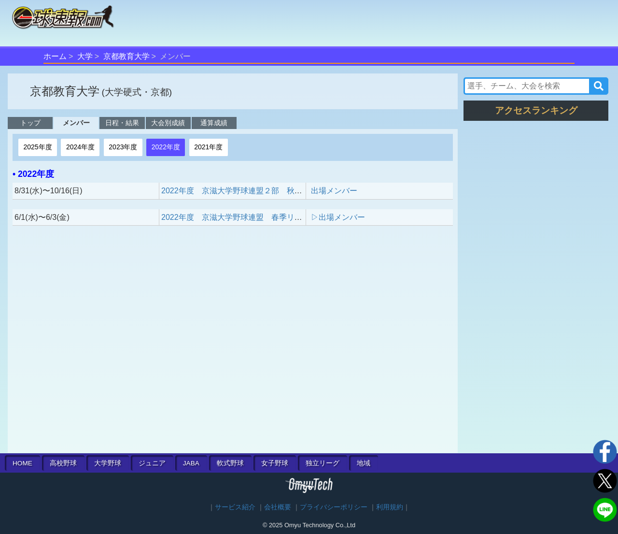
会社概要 (277, 507)
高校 (63, 463)
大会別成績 (168, 123)
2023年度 (123, 147)
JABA (191, 463)
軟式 (230, 463)
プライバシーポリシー (333, 507)
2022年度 (166, 147)
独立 (322, 463)
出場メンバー (334, 191)
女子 (274, 463)
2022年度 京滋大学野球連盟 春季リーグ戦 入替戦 (255, 217)
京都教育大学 (126, 56)
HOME (22, 463)
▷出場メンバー (338, 217)
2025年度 (37, 147)
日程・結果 (122, 123)
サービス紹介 (235, 507)
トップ (30, 123)
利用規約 (389, 507)
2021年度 (208, 147)
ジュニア (152, 463)
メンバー (76, 123)
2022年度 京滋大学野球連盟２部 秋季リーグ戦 (247, 191)
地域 (363, 463)
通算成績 (213, 123)
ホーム (55, 56)
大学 (85, 56)
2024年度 (80, 147)
